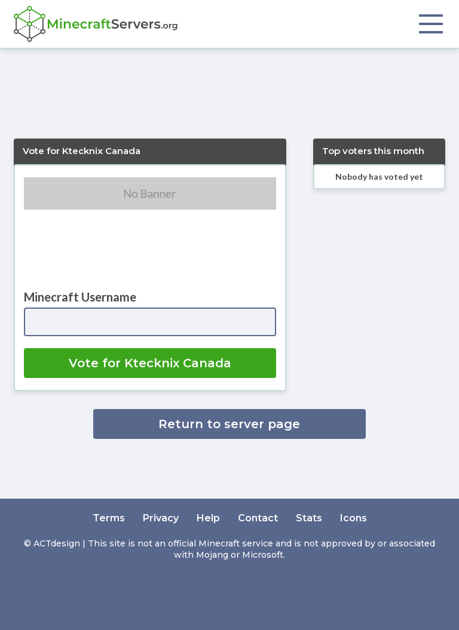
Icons (353, 518)
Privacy (161, 518)
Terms (109, 518)
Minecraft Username (80, 297)
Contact (258, 518)
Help (208, 518)
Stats (309, 518)
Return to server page (229, 424)
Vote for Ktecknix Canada (150, 363)
